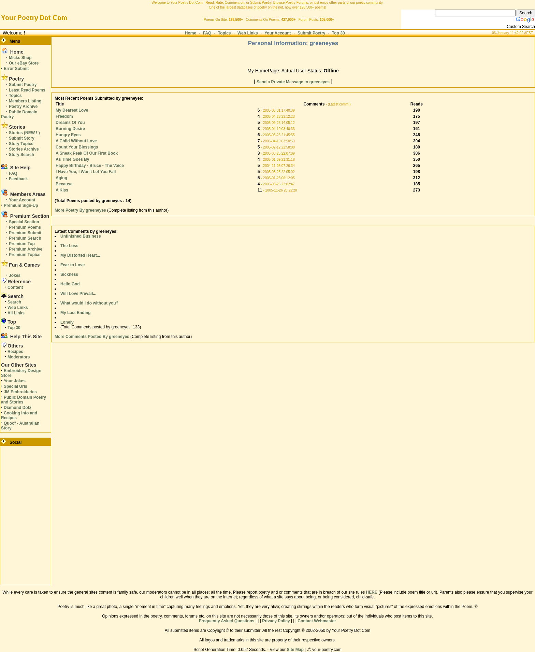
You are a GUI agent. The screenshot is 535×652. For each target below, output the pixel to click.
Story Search (21, 154)
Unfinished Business (80, 236)
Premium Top (22, 243)
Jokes (14, 275)
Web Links (247, 33)
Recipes (15, 351)
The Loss (69, 245)
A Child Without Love (76, 141)
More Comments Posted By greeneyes (92, 336)
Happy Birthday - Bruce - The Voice (90, 165)
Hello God (70, 284)
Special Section (24, 221)
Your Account (277, 33)
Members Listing (25, 101)
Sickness (69, 274)
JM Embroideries (20, 391)
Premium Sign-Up (21, 205)
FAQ (207, 33)
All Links (16, 313)
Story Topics (21, 143)
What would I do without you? (89, 303)
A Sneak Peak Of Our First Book (87, 153)
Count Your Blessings (77, 147)
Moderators (19, 357)
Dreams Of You (70, 122)
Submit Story (21, 138)
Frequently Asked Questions (226, 621)
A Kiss (62, 190)
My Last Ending (75, 312)
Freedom (64, 116)
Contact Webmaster (317, 621)
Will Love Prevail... (78, 293)
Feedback (18, 178)
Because (64, 184)
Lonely (67, 322)
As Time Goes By (72, 159)
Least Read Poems (27, 90)
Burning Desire (70, 128)
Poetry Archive (23, 106)
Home (190, 33)
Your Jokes (15, 381)
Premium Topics (24, 254)
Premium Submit (25, 232)
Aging (61, 177)
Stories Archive (24, 149)
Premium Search (25, 238)
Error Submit (16, 68)
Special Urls (15, 386)
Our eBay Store (24, 63)
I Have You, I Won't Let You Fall (86, 171)
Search (14, 302)
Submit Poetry (311, 33)
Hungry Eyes (68, 134)
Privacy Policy (276, 621)
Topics (224, 33)
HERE (371, 592)
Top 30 (338, 33)
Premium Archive (25, 249)
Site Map (295, 649)
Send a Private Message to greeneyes (293, 82)
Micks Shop (20, 57)
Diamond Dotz (17, 407)
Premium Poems (25, 227)
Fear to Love (72, 265)
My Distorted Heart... (80, 255)
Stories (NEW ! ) (24, 132)
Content (15, 287)
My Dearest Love (72, 110)
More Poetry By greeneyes (81, 210)
